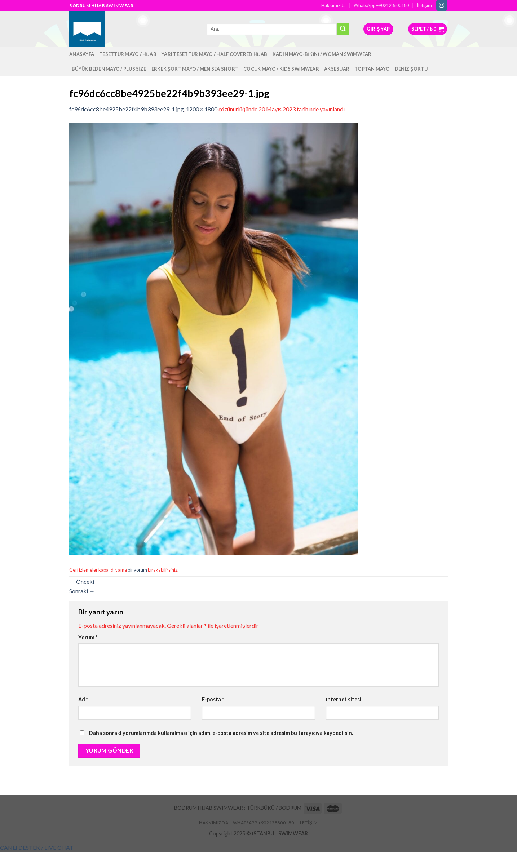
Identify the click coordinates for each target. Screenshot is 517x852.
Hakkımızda (333, 5)
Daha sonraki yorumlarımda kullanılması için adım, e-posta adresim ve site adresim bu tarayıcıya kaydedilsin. (221, 733)
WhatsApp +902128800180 (381, 5)
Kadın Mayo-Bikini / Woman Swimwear (322, 54)
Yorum (87, 637)
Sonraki (82, 590)
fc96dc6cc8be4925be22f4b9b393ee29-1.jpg (126, 109)
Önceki (81, 581)
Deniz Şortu (411, 69)
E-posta (213, 699)
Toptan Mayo (372, 69)
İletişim (424, 5)
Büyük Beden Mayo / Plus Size (109, 69)
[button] (37, 847)
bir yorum (137, 570)
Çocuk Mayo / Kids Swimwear (281, 69)
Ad (83, 699)
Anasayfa (81, 54)
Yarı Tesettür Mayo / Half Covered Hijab (215, 54)
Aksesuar (336, 69)
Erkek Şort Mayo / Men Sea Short (194, 69)
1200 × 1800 (201, 109)
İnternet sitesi (343, 699)
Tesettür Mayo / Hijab (127, 54)
